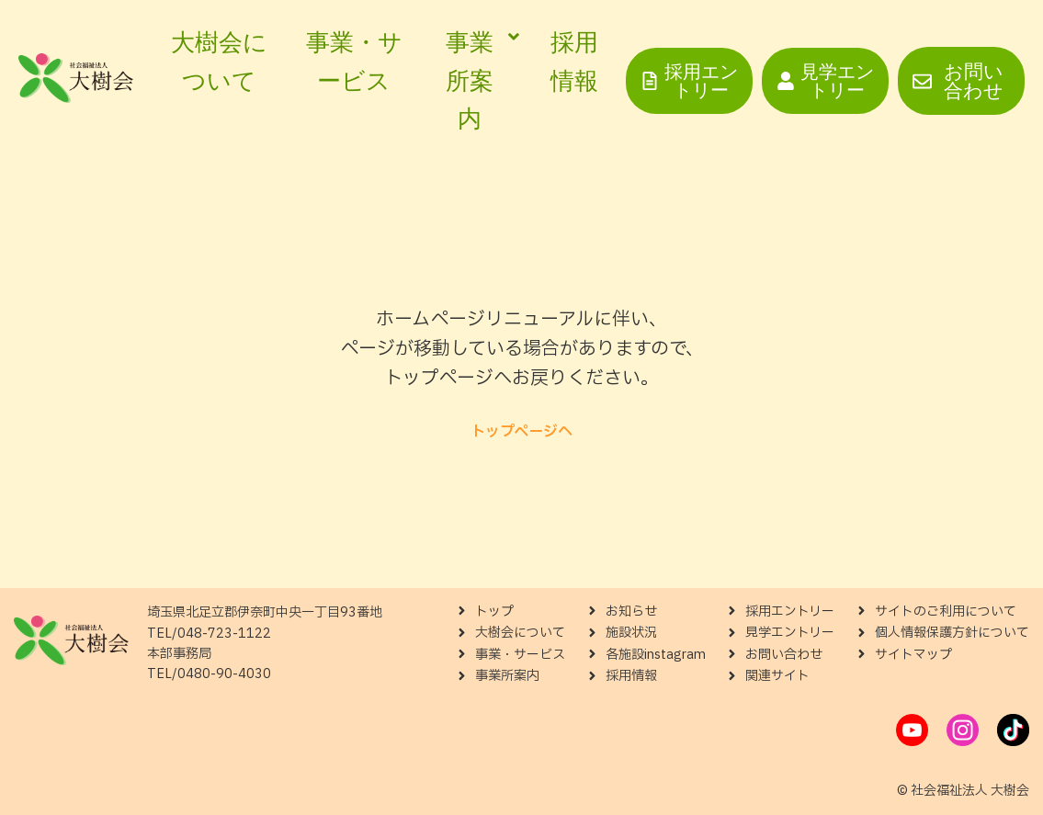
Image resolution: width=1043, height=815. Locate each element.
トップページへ (521, 432)
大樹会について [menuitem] (219, 61)
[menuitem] (477, 81)
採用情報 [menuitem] (574, 61)
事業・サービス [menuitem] (354, 61)
